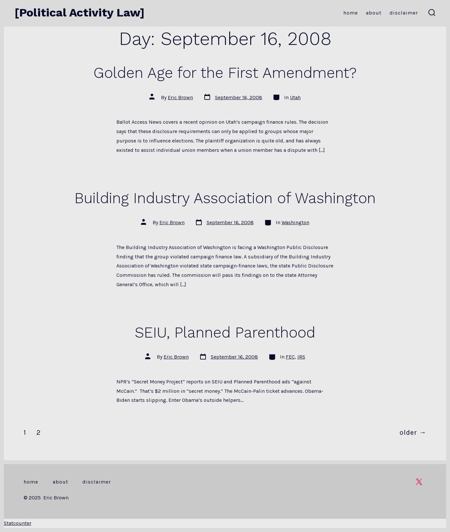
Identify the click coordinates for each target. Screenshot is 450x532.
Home (350, 13)
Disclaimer (404, 13)
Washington (295, 222)
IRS (301, 357)
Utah (295, 97)
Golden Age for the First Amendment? (225, 72)
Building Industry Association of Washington (225, 198)
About (373, 13)
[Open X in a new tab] (419, 482)
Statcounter (17, 523)
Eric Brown (180, 97)
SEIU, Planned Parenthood (225, 332)
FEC (290, 357)
